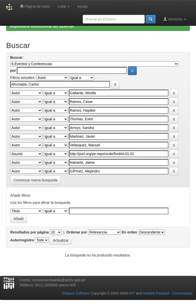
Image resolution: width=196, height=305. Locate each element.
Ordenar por (76, 232)
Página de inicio (35, 6)
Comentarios (182, 293)
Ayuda (82, 6)
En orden (129, 232)
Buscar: (16, 57)
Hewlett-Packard (156, 293)
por (13, 70)
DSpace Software (76, 293)
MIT (132, 293)
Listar (63, 6)
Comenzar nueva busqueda (35, 180)
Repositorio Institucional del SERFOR (42, 26)
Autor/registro (22, 240)
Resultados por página (29, 232)
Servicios (174, 19)
